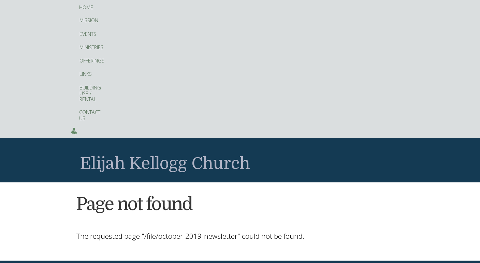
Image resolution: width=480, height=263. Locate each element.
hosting (244, 255)
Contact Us (299, 7)
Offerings (189, 7)
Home (86, 7)
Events (401, 7)
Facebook (183, 229)
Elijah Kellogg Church (165, 40)
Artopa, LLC (261, 255)
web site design (222, 255)
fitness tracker (213, 187)
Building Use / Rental (252, 7)
